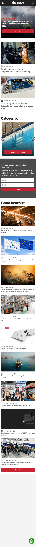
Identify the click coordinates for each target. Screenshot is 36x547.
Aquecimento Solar (18, 152)
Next (33, 139)
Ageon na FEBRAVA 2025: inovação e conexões (15, 405)
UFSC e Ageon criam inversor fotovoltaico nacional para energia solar (17, 106)
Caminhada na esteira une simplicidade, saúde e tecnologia (16, 70)
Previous (3, 139)
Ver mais (18, 470)
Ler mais (18, 31)
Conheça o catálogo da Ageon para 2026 (13, 348)
